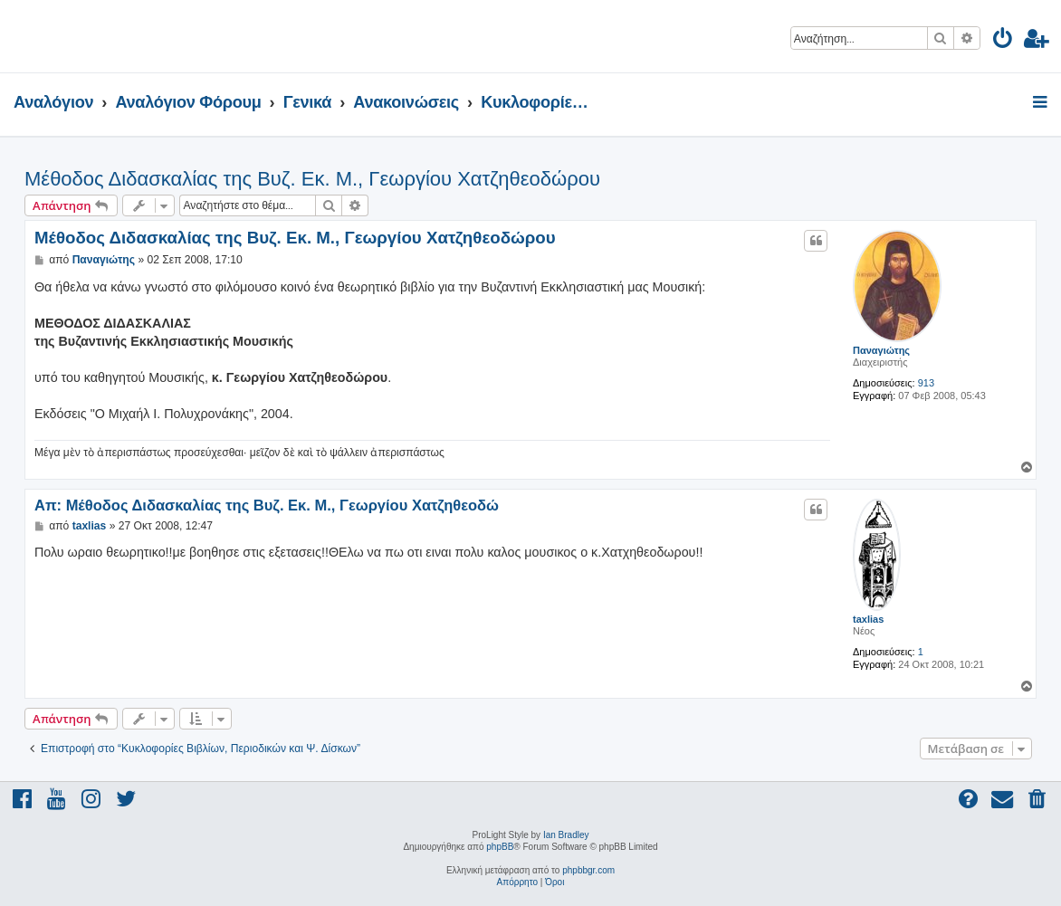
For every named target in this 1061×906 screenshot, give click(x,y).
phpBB (499, 847)
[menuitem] (1003, 41)
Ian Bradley (566, 835)
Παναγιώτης (881, 350)
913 (926, 382)
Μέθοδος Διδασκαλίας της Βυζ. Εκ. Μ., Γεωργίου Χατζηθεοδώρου (312, 178)
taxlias (868, 619)
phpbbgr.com (588, 870)
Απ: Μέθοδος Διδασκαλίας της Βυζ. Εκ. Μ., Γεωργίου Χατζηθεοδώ (266, 505)
